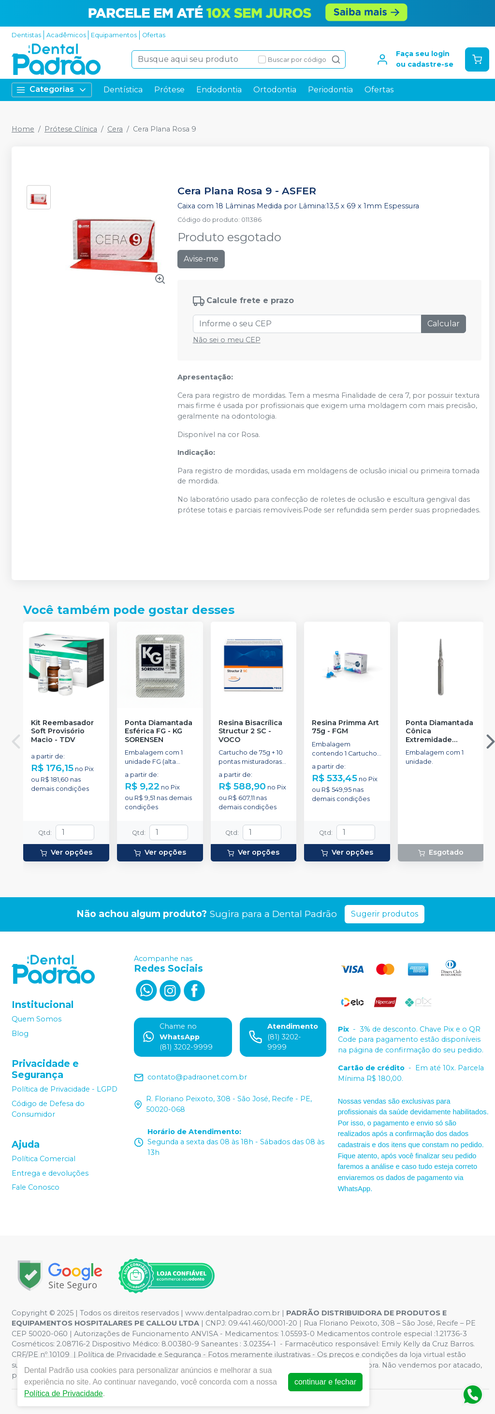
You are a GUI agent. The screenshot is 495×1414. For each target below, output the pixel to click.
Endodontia (219, 89)
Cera (115, 129)
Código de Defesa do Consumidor (48, 1109)
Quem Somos (36, 1019)
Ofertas (153, 35)
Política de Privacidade (63, 1393)
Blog (20, 1033)
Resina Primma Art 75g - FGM (345, 727)
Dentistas (26, 35)
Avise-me (201, 258)
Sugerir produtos (384, 913)
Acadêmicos (66, 35)
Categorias (51, 90)
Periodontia (330, 89)
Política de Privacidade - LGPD (64, 1089)
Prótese (169, 89)
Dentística (123, 89)
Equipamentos (114, 35)
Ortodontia (274, 89)
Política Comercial (43, 1158)
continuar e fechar (325, 1382)
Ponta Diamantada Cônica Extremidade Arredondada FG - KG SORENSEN (439, 731)
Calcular (443, 323)
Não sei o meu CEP (227, 339)
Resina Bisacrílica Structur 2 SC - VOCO (250, 731)
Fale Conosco (35, 1187)
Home (23, 129)
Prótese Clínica (70, 129)
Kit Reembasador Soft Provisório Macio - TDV (62, 731)
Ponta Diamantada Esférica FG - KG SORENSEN (158, 731)
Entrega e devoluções (50, 1173)
